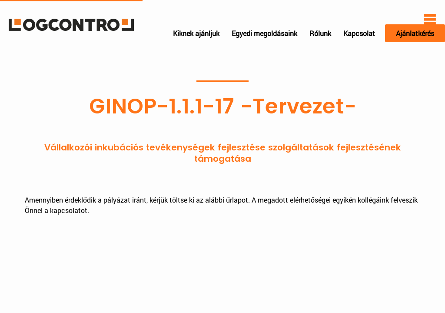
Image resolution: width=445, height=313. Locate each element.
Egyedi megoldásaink (264, 33)
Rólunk (320, 33)
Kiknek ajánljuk (196, 33)
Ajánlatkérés (415, 33)
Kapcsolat (359, 33)
